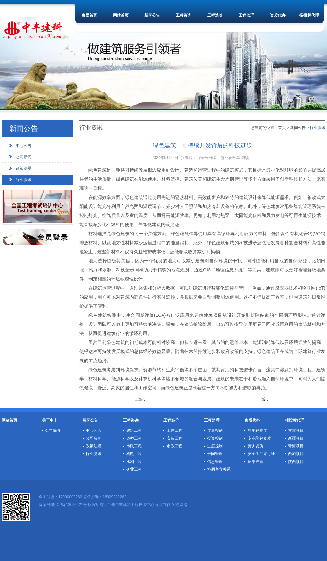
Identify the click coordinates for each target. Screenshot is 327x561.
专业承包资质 (259, 438)
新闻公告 (152, 15)
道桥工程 (134, 438)
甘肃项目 (296, 430)
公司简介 (53, 430)
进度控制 (215, 446)
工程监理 (246, 15)
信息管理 (215, 461)
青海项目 (296, 446)
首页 (282, 127)
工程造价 (215, 15)
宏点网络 (179, 504)
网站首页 (121, 15)
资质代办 (278, 15)
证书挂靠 (255, 461)
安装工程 (174, 438)
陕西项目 (296, 461)
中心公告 (23, 145)
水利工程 (134, 461)
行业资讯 (23, 179)
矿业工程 (134, 469)
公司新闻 (23, 157)
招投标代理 (309, 15)
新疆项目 (296, 438)
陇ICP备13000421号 (69, 504)
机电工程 (134, 454)
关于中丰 (50, 420)
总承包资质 (257, 430)
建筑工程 (134, 430)
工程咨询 (183, 15)
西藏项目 (296, 454)
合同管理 (215, 454)
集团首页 (89, 15)
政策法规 (23, 168)
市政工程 (134, 446)
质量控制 (215, 430)
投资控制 (215, 438)
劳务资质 (255, 446)
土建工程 (174, 430)
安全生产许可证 (261, 454)
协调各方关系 (219, 469)
